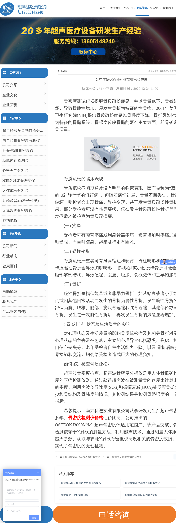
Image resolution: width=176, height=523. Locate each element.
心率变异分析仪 (15, 170)
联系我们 (168, 8)
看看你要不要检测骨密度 (74, 494)
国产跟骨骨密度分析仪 (21, 140)
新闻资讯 (142, 8)
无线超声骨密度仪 (17, 210)
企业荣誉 (9, 104)
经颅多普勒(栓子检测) (20, 200)
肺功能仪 (9, 220)
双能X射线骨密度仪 (18, 180)
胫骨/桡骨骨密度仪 (18, 150)
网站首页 (164, 71)
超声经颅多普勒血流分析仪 (24, 130)
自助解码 (9, 291)
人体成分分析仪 (15, 190)
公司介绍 (9, 84)
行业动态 (106, 88)
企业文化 (9, 94)
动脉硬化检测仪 (15, 160)
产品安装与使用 (15, 311)
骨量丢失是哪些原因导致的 (127, 457)
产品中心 (129, 8)
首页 (102, 8)
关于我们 (115, 8)
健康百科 (9, 265)
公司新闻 (9, 245)
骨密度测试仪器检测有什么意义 (82, 457)
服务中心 (155, 8)
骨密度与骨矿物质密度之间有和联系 (81, 483)
